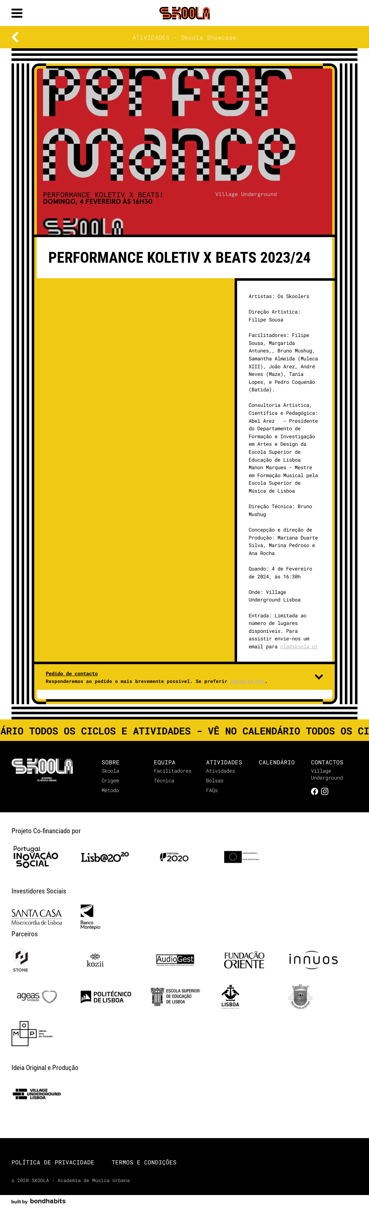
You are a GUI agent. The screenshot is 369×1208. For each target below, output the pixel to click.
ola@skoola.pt (299, 646)
